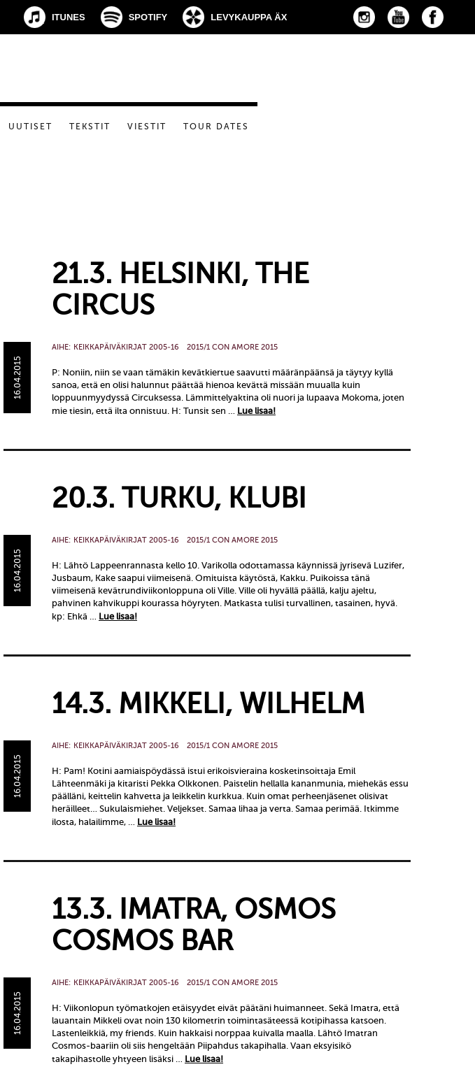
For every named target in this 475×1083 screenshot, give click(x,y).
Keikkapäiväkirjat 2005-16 (126, 347)
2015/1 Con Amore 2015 (232, 347)
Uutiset (30, 126)
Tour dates (216, 126)
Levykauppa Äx (249, 17)
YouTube (398, 17)
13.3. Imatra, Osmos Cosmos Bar (194, 925)
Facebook (433, 17)
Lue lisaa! (256, 411)
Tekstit (90, 126)
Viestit (146, 126)
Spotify (148, 17)
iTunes (68, 17)
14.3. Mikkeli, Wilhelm (208, 703)
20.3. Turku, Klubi (179, 498)
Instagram (364, 17)
